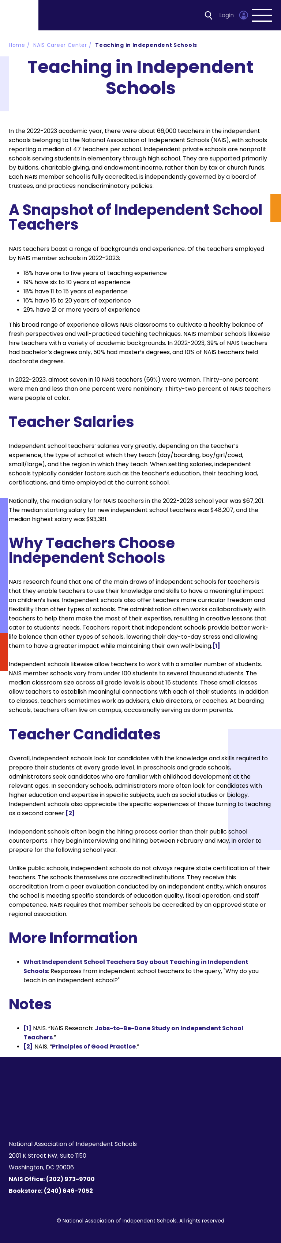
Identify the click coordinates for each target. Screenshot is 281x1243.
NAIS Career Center (60, 45)
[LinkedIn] (145, 1116)
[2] (70, 813)
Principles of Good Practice (94, 1046)
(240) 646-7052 (68, 1191)
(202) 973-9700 (70, 1179)
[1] (216, 646)
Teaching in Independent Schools (146, 45)
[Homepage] (20, 15)
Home (17, 45)
